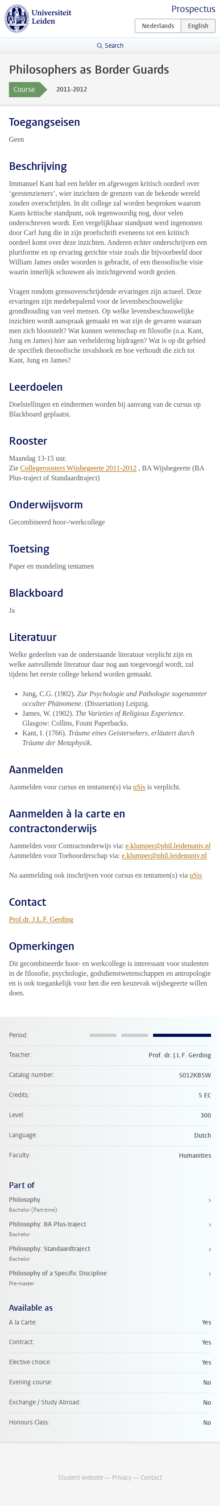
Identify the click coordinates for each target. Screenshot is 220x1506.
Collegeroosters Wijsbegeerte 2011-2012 (78, 468)
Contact (151, 1477)
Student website (80, 1477)
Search (114, 45)
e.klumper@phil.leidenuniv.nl (168, 846)
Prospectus (193, 9)
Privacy (122, 1477)
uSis (139, 787)
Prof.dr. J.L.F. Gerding (41, 919)
